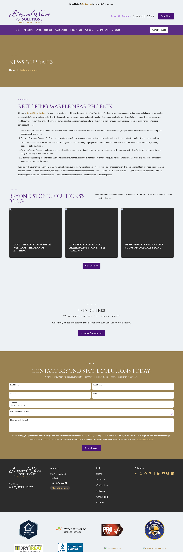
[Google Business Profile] (172, 473)
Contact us (86, 4)
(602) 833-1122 (21, 487)
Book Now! (166, 16)
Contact (100, 502)
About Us (100, 479)
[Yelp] (136, 473)
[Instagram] (167, 473)
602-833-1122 (144, 16)
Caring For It (102, 497)
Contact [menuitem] (116, 30)
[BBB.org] (140, 473)
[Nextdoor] (145, 473)
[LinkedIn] (158, 473)
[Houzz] (149, 473)
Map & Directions (60, 488)
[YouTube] (163, 473)
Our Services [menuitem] (61, 30)
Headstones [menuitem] (76, 30)
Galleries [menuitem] (89, 30)
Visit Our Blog (91, 265)
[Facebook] (154, 473)
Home (99, 473)
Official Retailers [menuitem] (44, 30)
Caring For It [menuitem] (102, 30)
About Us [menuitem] (28, 30)
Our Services (102, 485)
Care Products (159, 30)
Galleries (100, 491)
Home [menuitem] (17, 30)
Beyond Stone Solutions (36, 116)
